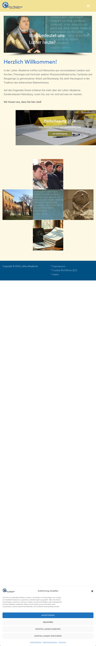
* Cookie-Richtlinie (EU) (63, 270)
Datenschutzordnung (50, 642)
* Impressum (57, 266)
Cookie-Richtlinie (36, 642)
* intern (54, 274)
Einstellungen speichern (48, 636)
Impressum (62, 642)
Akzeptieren (48, 615)
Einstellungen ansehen (48, 629)
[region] (48, 36)
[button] (92, 591)
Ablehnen (48, 622)
